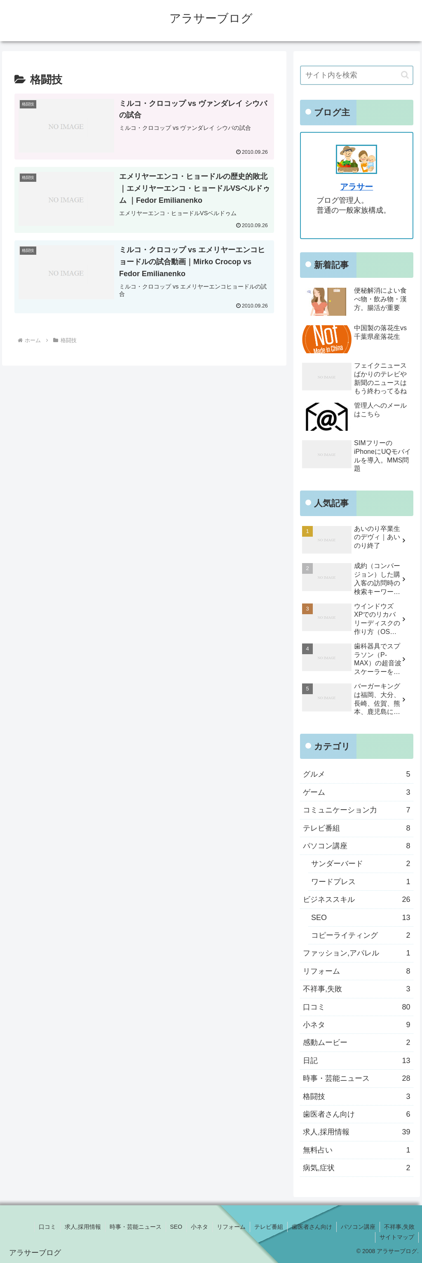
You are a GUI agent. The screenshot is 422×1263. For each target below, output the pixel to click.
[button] (405, 75)
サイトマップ (397, 1237)
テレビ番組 (268, 1226)
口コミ (47, 1226)
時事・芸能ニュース (136, 1226)
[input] (356, 75)
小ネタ (199, 1226)
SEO (176, 1226)
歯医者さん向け (312, 1226)
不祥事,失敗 (399, 1226)
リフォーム (231, 1226)
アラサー (356, 186)
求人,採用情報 (83, 1226)
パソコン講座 (358, 1226)
